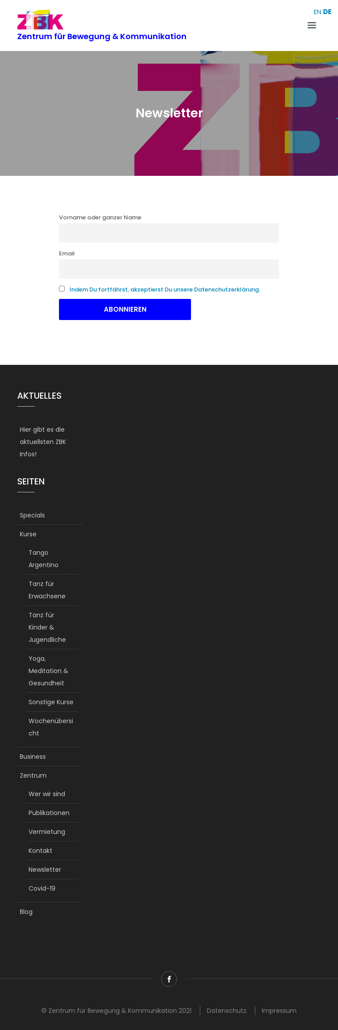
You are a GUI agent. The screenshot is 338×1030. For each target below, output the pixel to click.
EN (317, 11)
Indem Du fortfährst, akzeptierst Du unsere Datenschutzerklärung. (165, 289)
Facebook (169, 979)
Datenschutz (226, 1010)
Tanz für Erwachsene (47, 590)
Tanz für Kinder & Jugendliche (47, 627)
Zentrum (33, 775)
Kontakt (40, 850)
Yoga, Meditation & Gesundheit (48, 671)
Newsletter (45, 869)
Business (33, 756)
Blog (26, 911)
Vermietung (47, 831)
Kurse (28, 534)
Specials (32, 515)
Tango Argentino (44, 558)
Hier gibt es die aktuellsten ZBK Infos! (43, 442)
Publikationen (49, 812)
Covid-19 (42, 888)
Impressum (279, 1010)
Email (67, 253)
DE (327, 11)
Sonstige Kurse (51, 702)
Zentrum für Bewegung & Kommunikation (102, 36)
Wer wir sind (47, 794)
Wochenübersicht (51, 727)
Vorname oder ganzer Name (100, 217)
